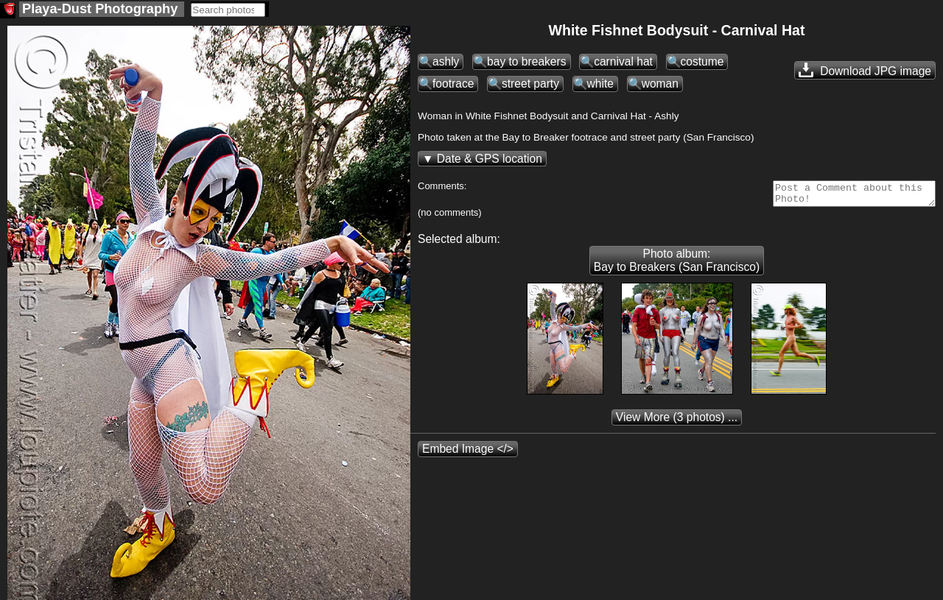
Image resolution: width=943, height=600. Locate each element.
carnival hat (623, 61)
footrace (453, 83)
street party (530, 83)
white (600, 83)
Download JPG (865, 70)
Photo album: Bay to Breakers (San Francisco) (677, 265)
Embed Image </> (467, 453)
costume (702, 61)
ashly (445, 61)
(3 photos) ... (676, 421)
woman (660, 83)
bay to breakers (526, 61)
